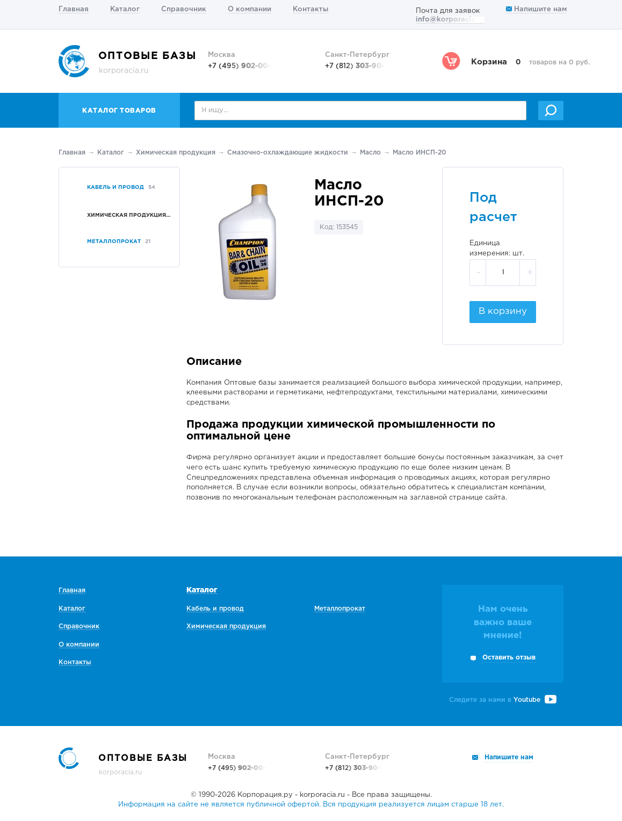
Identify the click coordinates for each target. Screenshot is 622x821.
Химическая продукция (175, 153)
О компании (249, 9)
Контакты (310, 9)
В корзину (503, 311)
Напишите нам (536, 9)
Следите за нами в (502, 700)
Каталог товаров (119, 111)
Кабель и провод (215, 609)
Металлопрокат (339, 609)
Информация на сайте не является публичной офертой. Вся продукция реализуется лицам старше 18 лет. (311, 805)
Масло (370, 153)
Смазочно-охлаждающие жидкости (287, 153)
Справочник (183, 9)
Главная (74, 9)
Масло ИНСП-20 (419, 153)
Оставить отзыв (509, 658)
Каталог (125, 9)
